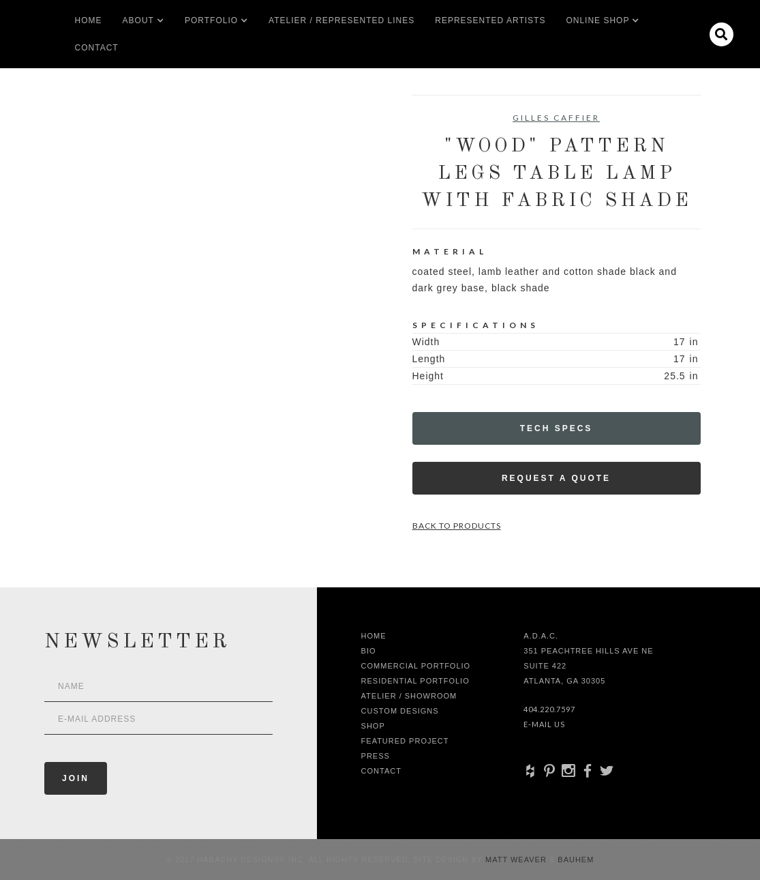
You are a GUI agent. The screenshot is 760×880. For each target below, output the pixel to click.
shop (373, 726)
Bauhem (574, 859)
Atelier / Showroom (409, 696)
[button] (138, 20)
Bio (368, 651)
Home (88, 20)
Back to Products (456, 525)
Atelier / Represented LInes (341, 20)
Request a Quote (556, 478)
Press (375, 756)
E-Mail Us (544, 724)
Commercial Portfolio (416, 666)
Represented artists (490, 20)
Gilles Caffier (556, 118)
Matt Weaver (517, 859)
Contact (97, 48)
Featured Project (405, 741)
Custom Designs (400, 711)
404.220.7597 (549, 709)
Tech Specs (556, 428)
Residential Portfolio (415, 681)
